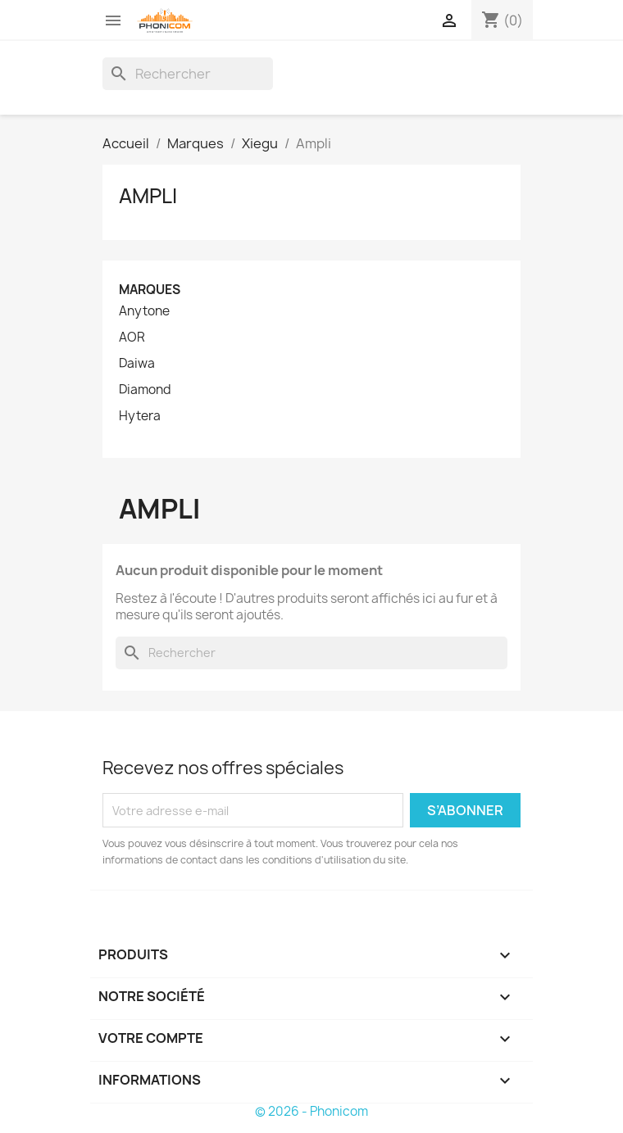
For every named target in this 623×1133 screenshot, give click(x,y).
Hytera (140, 416)
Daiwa (137, 364)
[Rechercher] (187, 73)
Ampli (148, 196)
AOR (132, 337)
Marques (149, 289)
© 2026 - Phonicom (311, 1111)
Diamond (145, 390)
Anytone (144, 311)
